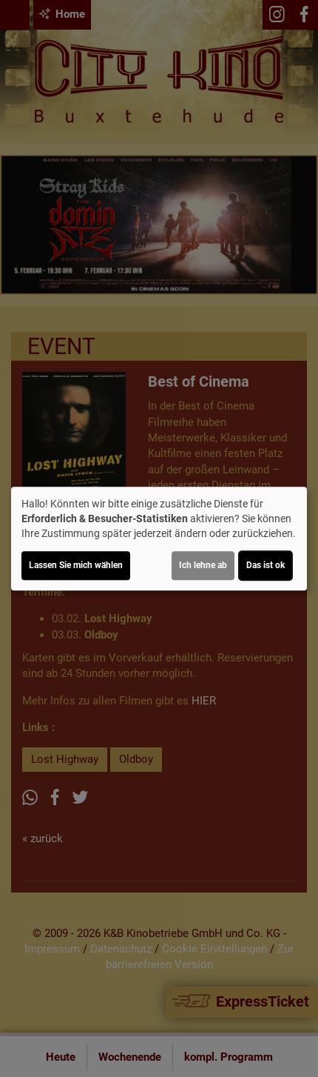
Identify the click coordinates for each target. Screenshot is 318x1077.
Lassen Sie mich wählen (76, 565)
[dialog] (159, 538)
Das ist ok (265, 565)
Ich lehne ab (203, 565)
